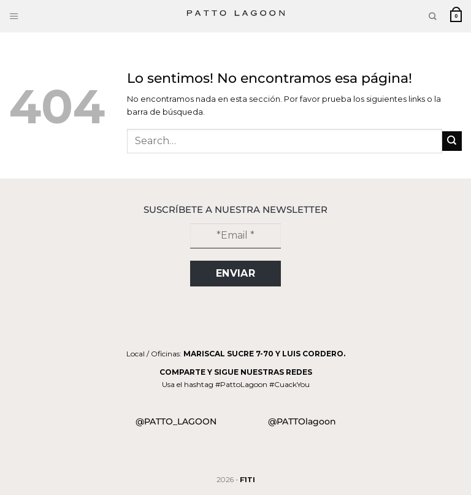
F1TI (247, 479)
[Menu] (15, 16)
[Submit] (452, 141)
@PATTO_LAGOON (176, 421)
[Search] (429, 16)
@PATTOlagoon (302, 421)
